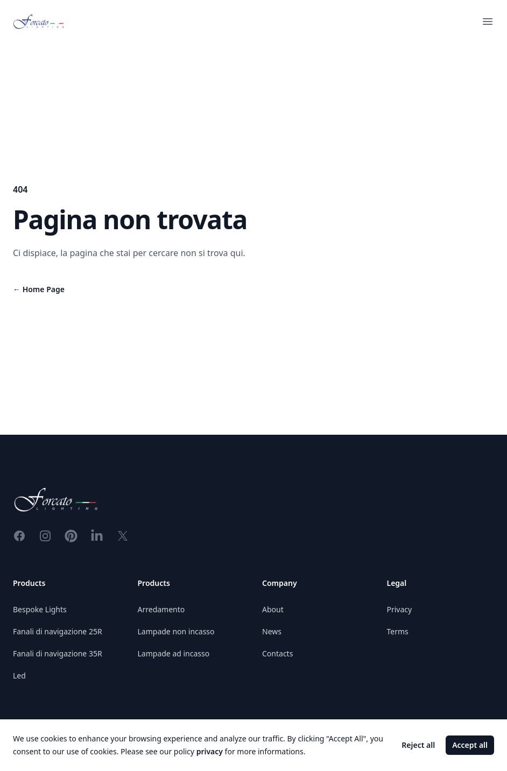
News (271, 631)
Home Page (39, 289)
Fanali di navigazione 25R (57, 631)
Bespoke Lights (40, 609)
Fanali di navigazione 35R (57, 653)
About (273, 609)
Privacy (399, 609)
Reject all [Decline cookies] (418, 745)
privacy (209, 751)
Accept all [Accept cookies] (470, 745)
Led (19, 675)
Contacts (277, 653)
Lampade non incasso (176, 631)
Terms (398, 631)
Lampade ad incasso (174, 653)
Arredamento (161, 609)
